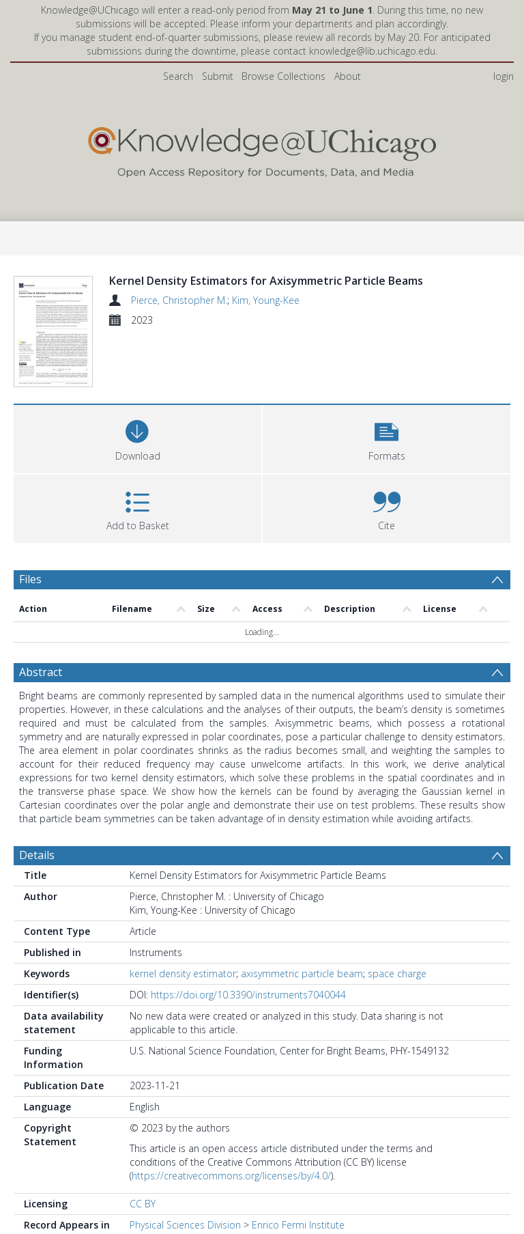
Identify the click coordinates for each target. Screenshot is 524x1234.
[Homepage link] (261, 149)
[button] (386, 464)
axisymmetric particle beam (302, 1000)
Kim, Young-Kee (266, 300)
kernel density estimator (183, 1000)
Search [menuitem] (178, 76)
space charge (397, 1000)
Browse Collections (283, 76)
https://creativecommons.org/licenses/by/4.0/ (231, 1202)
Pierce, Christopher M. (179, 300)
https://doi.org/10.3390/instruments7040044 (248, 1021)
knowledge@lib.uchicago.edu (372, 50)
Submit (217, 76)
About (347, 76)
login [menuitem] (503, 76)
